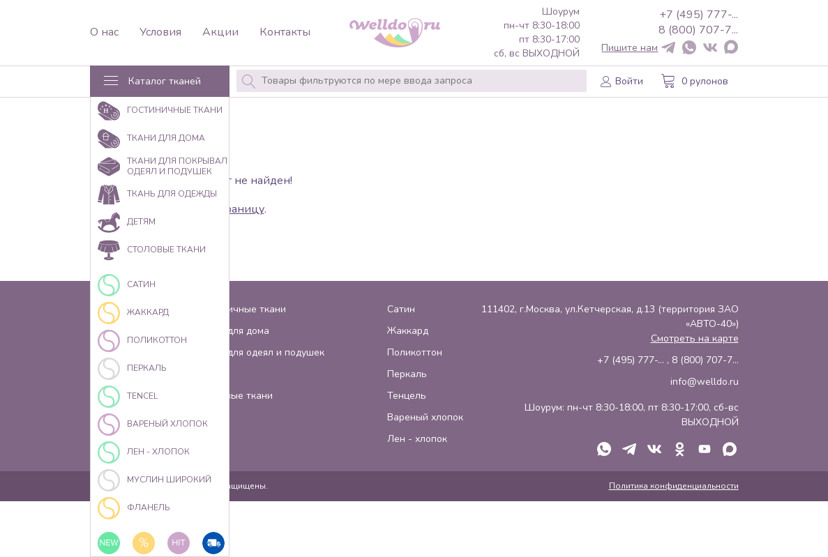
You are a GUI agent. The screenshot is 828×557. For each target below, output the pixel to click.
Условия (160, 32)
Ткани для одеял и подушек (260, 352)
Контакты (284, 32)
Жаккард (407, 330)
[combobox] (411, 81)
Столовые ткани (235, 395)
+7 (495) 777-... (698, 14)
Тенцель (406, 395)
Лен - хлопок (417, 438)
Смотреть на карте (695, 338)
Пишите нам (629, 48)
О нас (104, 32)
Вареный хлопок (425, 417)
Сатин (401, 309)
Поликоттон (414, 352)
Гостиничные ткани (241, 309)
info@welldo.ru (704, 381)
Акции (220, 32)
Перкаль (407, 374)
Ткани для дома (233, 330)
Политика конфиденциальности (674, 485)
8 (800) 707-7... (698, 30)
